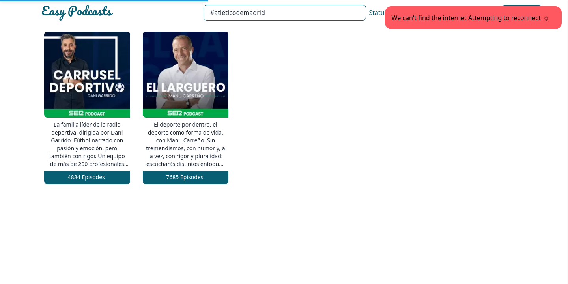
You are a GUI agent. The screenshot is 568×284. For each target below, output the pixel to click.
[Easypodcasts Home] (119, 13)
